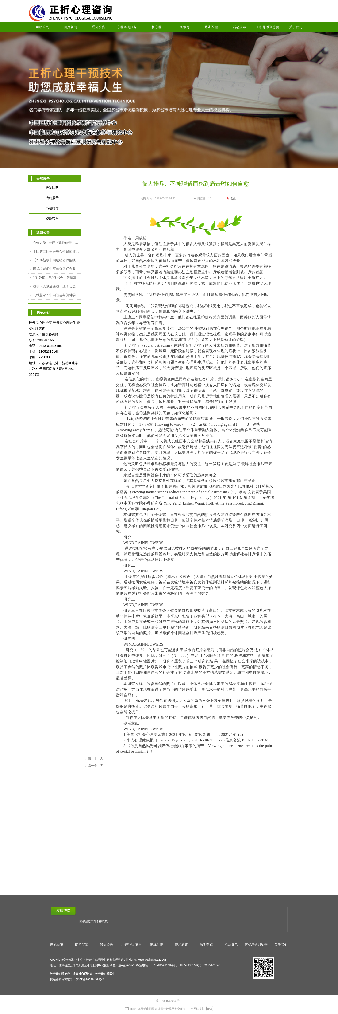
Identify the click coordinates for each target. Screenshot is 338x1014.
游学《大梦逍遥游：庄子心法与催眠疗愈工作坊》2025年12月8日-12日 (57, 286)
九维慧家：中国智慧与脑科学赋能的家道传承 (57, 295)
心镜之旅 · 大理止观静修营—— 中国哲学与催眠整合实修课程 (57, 243)
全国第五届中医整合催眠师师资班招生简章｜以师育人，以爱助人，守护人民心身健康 (57, 251)
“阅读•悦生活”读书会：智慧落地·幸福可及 (57, 277)
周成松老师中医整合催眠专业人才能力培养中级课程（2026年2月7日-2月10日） (57, 269)
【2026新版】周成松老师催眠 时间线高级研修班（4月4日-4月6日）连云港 (57, 260)
